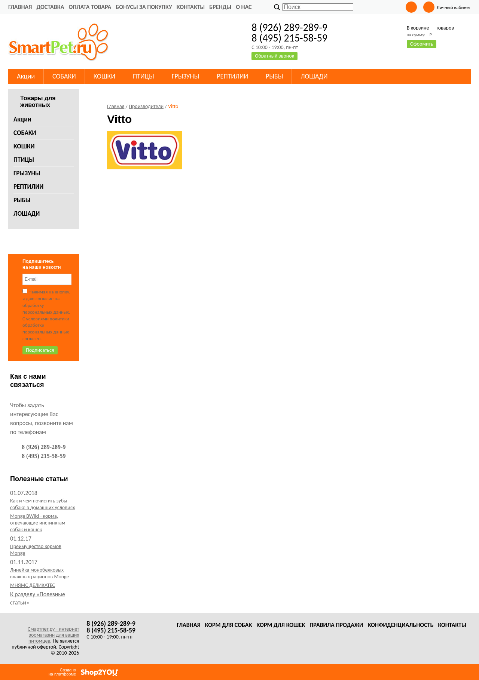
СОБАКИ (24, 133)
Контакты (191, 6)
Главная (20, 6)
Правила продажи (336, 624)
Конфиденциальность (400, 624)
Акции (22, 119)
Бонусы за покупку (144, 6)
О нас (243, 6)
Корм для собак (228, 624)
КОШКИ (24, 146)
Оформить (421, 44)
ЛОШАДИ (26, 214)
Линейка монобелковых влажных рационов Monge (39, 573)
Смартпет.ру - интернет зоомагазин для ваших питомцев (53, 635)
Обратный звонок (274, 56)
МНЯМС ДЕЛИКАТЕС (32, 585)
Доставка (50, 6)
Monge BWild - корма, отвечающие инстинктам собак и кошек (37, 523)
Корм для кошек (280, 624)
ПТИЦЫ (23, 160)
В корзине (430, 28)
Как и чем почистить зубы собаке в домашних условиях (42, 504)
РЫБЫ (22, 200)
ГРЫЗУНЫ (26, 173)
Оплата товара (89, 6)
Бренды (220, 6)
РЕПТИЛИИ (28, 187)
